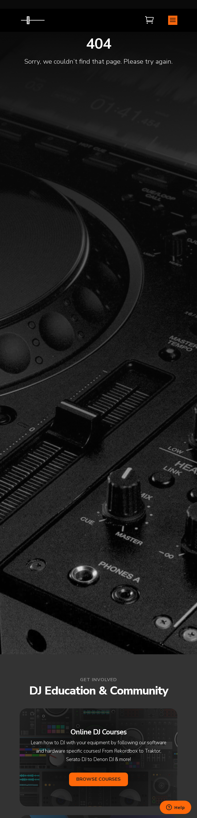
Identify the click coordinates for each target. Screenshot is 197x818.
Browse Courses (98, 779)
